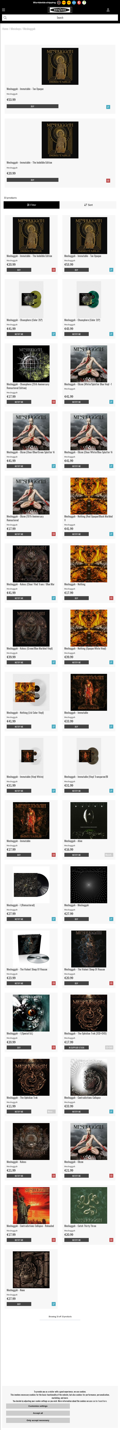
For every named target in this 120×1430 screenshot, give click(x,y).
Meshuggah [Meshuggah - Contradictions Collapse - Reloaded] (12, 1230)
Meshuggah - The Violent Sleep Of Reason (27, 969)
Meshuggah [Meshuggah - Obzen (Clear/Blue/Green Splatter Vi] (12, 456)
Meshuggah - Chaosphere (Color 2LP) (24, 320)
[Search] (60, 17)
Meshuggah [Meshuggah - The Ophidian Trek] (12, 1102)
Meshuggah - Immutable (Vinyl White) (25, 777)
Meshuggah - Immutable (76, 713)
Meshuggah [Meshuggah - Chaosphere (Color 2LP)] (12, 324)
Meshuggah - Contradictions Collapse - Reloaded (30, 1226)
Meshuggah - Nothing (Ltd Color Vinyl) (25, 713)
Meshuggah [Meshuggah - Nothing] (69, 588)
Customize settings (38, 1406)
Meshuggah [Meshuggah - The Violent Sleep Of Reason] (12, 973)
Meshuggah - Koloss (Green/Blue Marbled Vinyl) (29, 648)
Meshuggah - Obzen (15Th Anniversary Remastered (25, 518)
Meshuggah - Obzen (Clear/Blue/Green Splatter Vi (31, 452)
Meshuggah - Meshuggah (76, 905)
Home (5, 29)
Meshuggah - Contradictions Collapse (82, 1098)
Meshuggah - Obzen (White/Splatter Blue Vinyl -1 (88, 384)
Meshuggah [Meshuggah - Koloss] (12, 1166)
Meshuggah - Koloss (16, 1162)
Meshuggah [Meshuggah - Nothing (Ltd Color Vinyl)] (12, 717)
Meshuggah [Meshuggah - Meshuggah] (69, 909)
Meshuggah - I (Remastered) (21, 905)
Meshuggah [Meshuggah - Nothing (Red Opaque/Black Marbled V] (69, 524)
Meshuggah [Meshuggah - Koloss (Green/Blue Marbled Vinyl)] (12, 653)
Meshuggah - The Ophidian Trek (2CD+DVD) (85, 1033)
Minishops (16, 29)
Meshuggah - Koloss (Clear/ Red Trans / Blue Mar (31, 584)
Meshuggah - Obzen (73, 1162)
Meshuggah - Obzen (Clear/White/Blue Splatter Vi (88, 452)
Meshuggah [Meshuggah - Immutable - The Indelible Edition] (12, 167)
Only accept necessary (38, 1420)
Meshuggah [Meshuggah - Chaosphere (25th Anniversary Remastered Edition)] (12, 392)
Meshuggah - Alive (73, 841)
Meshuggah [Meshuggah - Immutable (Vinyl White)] (12, 781)
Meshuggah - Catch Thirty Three (80, 1226)
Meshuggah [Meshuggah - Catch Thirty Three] (69, 1230)
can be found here (99, 1401)
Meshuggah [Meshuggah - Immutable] (69, 717)
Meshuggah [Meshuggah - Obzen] (69, 1166)
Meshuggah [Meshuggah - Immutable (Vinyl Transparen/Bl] (69, 781)
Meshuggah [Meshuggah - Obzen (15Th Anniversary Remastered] (12, 524)
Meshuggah (29, 29)
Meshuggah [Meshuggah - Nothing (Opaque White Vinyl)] (69, 653)
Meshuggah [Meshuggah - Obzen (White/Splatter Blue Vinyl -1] (69, 388)
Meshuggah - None (16, 1290)
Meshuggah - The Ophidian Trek (22, 1098)
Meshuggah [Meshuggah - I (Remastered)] (12, 909)
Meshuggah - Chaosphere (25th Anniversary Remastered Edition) (28, 386)
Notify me (19, 334)
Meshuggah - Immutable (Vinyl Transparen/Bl (86, 777)
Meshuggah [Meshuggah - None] (12, 1294)
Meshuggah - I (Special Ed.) (20, 1033)
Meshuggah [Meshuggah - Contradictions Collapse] (69, 1102)
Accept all (38, 1413)
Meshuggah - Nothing (74, 584)
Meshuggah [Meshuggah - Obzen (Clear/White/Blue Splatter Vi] (69, 456)
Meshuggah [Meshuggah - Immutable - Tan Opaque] (12, 93)
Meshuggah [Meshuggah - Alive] (69, 845)
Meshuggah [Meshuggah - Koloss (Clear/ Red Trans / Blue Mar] (12, 588)
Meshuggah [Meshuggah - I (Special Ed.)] (12, 1038)
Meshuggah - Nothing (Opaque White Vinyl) (85, 648)
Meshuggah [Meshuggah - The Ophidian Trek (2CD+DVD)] (69, 1038)
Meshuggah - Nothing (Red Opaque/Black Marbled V (88, 518)
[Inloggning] (108, 10)
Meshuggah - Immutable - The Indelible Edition (29, 162)
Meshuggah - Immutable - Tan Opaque (25, 89)
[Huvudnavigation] (3, 10)
